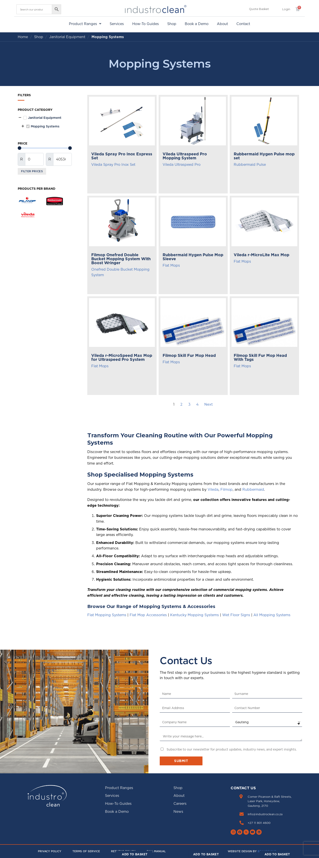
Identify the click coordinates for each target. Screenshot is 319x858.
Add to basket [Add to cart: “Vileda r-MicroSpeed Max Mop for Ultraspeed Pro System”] (134, 854)
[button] (286, 9)
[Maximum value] (62, 159)
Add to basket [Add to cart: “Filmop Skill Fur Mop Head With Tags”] (277, 854)
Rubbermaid (253, 489)
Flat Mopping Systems (106, 614)
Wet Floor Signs (236, 614)
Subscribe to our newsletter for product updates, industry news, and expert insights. (232, 749)
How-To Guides (145, 23)
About (222, 23)
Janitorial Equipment (67, 36)
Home (23, 36)
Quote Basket (259, 9)
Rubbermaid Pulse (250, 164)
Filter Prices (32, 171)
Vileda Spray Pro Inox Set (113, 164)
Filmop (226, 489)
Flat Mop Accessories (148, 614)
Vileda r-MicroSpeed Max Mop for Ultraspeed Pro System (121, 357)
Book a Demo (196, 23)
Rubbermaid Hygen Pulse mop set (264, 156)
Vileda (213, 489)
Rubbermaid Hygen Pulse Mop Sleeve (193, 257)
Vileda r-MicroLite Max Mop (261, 255)
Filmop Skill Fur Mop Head (189, 355)
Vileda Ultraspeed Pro (181, 164)
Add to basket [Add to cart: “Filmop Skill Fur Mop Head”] (206, 854)
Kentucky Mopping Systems (194, 614)
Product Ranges (85, 23)
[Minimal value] (45, 148)
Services (117, 23)
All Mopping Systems (271, 614)
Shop (171, 23)
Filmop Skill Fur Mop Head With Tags (260, 357)
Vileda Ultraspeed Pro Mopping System (185, 156)
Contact (243, 23)
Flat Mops (171, 265)
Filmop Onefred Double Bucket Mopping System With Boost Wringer (121, 259)
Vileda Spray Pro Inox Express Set (121, 156)
